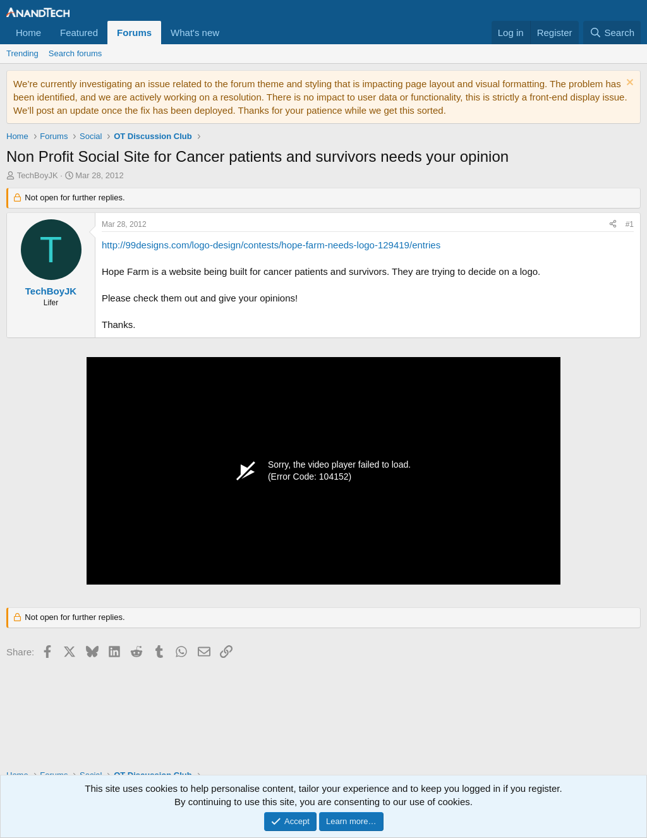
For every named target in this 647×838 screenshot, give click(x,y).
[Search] (612, 32)
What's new (195, 32)
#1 (630, 224)
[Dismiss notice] (628, 83)
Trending (22, 53)
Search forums (75, 53)
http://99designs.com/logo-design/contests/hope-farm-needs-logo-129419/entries (271, 245)
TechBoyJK (37, 175)
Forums (134, 32)
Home (28, 32)
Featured (79, 32)
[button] (229, 32)
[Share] (613, 224)
